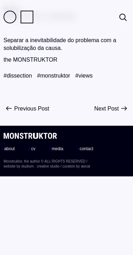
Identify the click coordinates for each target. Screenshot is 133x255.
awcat (85, 166)
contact (85, 148)
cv (32, 148)
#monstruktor (53, 76)
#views (84, 76)
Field (10, 17)
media (56, 148)
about (8, 148)
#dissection (18, 76)
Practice (27, 17)
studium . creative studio (40, 166)
